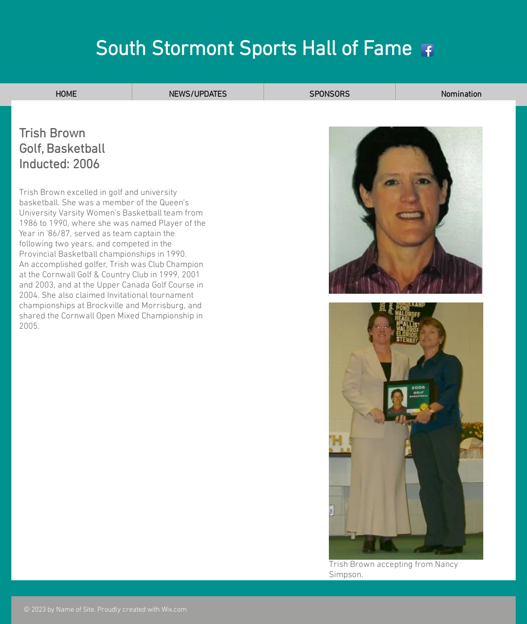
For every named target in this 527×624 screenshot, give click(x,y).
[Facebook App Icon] (427, 50)
